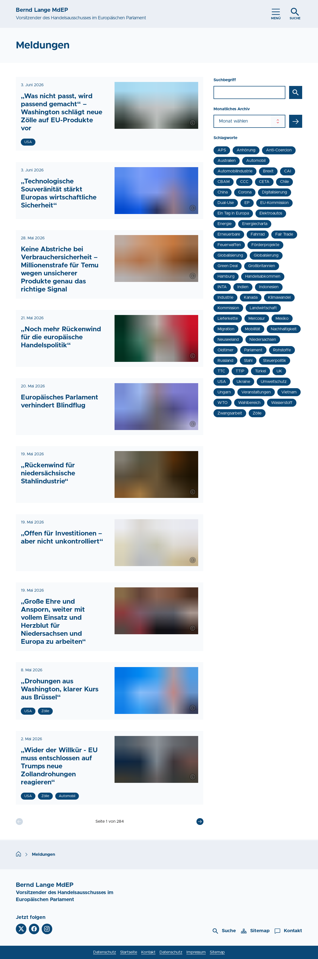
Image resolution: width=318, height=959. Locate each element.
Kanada (250, 297)
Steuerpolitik (274, 361)
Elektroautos (270, 213)
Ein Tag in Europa (233, 213)
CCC (244, 182)
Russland (225, 361)
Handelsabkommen (262, 276)
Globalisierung (230, 255)
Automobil (256, 161)
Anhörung (246, 150)
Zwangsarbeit (230, 413)
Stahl (248, 361)
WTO (223, 403)
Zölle (257, 413)
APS (222, 150)
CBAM (224, 182)
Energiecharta (254, 224)
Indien (242, 287)
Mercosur (256, 318)
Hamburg (226, 276)
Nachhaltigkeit (284, 329)
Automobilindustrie (235, 171)
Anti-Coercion (279, 150)
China (223, 192)
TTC (221, 371)
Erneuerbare (229, 234)
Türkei (260, 371)
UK (279, 371)
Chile (284, 182)
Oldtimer (226, 350)
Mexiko (282, 318)
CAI (287, 171)
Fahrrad (258, 234)
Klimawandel (279, 297)
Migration (226, 329)
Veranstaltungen (256, 392)
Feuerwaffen (229, 245)
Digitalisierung (274, 192)
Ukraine (243, 382)
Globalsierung (266, 255)
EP (247, 203)
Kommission (228, 308)
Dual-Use (226, 203)
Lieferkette (228, 318)
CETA (264, 182)
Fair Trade (284, 234)
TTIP (240, 371)
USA (222, 382)
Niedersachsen (262, 340)
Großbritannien (261, 266)
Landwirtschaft (263, 308)
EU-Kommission (274, 203)
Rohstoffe (282, 350)
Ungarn (224, 392)
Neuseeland (228, 340)
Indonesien (269, 287)
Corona (244, 192)
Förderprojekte (265, 245)
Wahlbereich (249, 403)
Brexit (268, 171)
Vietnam (289, 392)
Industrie (225, 297)
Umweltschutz (274, 382)
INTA (222, 287)
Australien (227, 161)
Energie (225, 224)
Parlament (253, 350)
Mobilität (252, 329)
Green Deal (228, 266)
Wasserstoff (281, 403)
